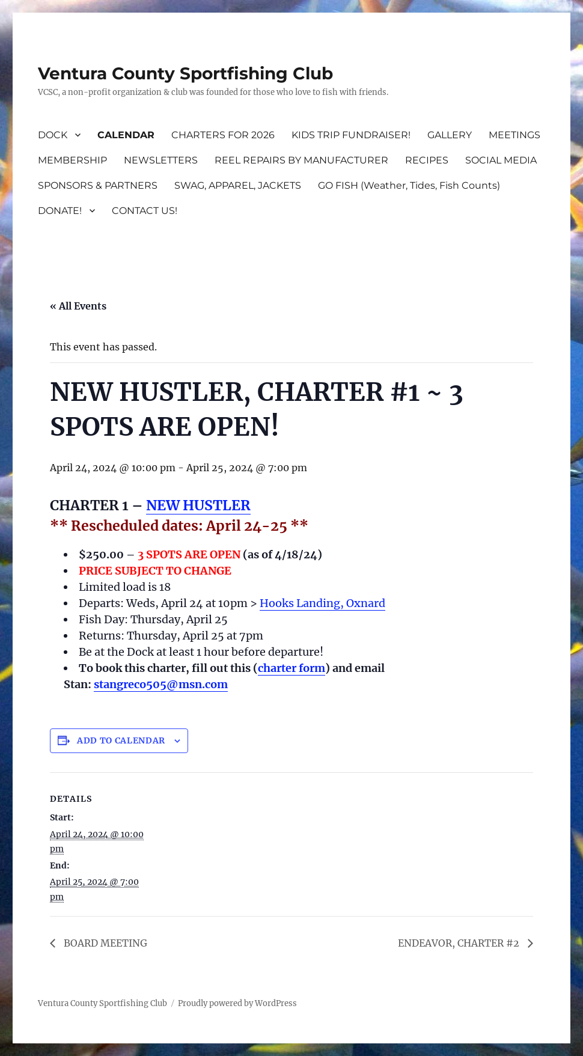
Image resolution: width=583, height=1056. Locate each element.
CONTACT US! (144, 210)
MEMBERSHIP (72, 160)
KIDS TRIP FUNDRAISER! (351, 135)
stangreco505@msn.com (161, 684)
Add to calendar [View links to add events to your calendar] (121, 740)
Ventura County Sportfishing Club (185, 73)
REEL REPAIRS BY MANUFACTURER (301, 160)
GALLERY (449, 135)
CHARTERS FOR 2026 (223, 135)
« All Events (78, 306)
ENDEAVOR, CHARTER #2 (460, 943)
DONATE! (60, 210)
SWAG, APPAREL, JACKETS (237, 185)
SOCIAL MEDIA (501, 160)
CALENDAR (125, 135)
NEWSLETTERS (161, 160)
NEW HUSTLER (198, 505)
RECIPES (426, 160)
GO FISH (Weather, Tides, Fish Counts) (409, 185)
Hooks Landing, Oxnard (322, 603)
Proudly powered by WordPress (237, 1003)
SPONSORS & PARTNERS (97, 185)
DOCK (52, 135)
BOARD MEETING (104, 943)
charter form (291, 668)
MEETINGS (514, 135)
